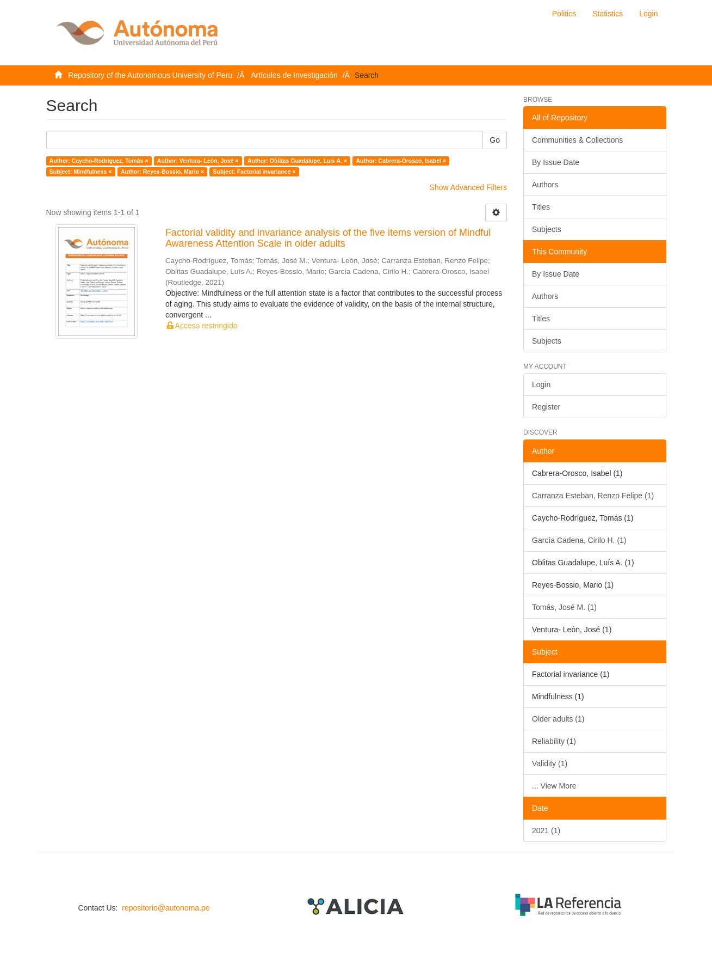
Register (546, 406)
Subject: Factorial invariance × (254, 171)
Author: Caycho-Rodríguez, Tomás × (98, 160)
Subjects (546, 229)
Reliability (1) (554, 741)
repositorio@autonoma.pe (165, 907)
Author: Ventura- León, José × (198, 160)
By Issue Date (555, 162)
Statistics (607, 13)
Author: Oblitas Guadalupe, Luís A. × (297, 160)
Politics (564, 13)
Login (541, 384)
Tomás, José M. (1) (564, 607)
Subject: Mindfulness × (80, 171)
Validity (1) (549, 763)
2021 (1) (546, 830)
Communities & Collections (577, 140)
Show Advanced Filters (468, 187)
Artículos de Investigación (294, 75)
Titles (541, 207)
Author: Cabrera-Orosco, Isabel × (401, 160)
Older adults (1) (558, 718)
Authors (545, 184)
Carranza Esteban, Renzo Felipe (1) (593, 495)
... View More (554, 785)
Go (495, 140)
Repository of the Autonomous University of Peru (150, 75)
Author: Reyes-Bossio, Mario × (162, 171)
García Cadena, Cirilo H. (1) (579, 540)
